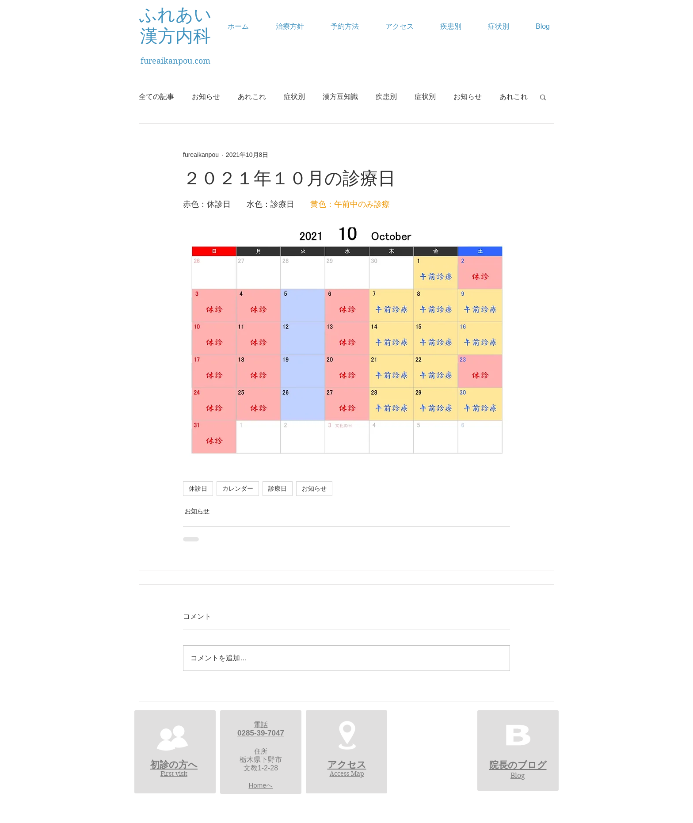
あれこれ (252, 96)
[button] (543, 96)
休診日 (198, 488)
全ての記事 (156, 96)
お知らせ (206, 96)
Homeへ (260, 785)
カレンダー (237, 488)
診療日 (277, 488)
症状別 (294, 96)
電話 (261, 724)
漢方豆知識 (340, 96)
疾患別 (386, 96)
